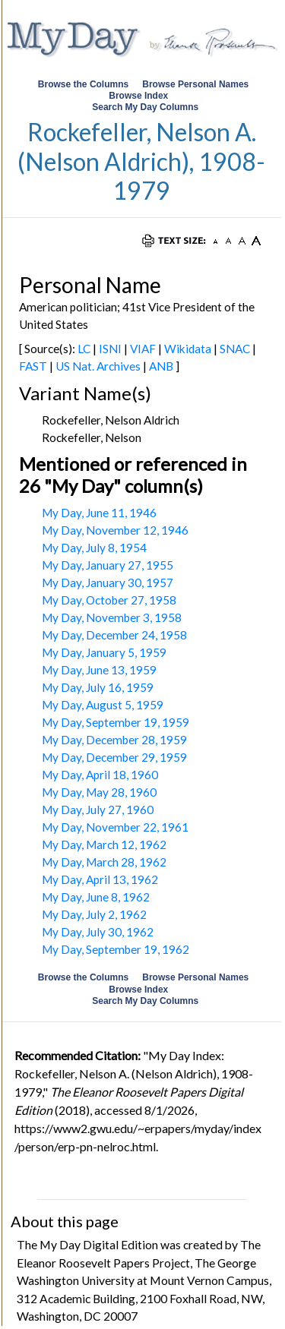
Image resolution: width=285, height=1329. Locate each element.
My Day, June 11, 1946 (99, 512)
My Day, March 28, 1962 (104, 862)
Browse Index (138, 95)
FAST (33, 366)
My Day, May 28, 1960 (99, 792)
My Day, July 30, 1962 (98, 932)
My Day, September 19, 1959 (115, 722)
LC (84, 348)
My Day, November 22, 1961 (115, 827)
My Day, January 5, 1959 (104, 652)
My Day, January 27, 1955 (107, 565)
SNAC (235, 348)
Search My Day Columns (145, 107)
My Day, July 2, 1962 (94, 914)
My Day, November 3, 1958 (112, 617)
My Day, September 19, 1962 (115, 949)
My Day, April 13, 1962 (100, 879)
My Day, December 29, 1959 (114, 757)
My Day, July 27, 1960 (98, 809)
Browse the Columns (83, 84)
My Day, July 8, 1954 (94, 547)
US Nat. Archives (98, 366)
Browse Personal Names (196, 84)
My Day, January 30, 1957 (107, 582)
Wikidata (187, 348)
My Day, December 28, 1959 (114, 740)
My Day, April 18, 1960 (100, 774)
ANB (161, 366)
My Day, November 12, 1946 (115, 530)
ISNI (110, 348)
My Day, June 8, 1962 (96, 897)
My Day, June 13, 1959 (99, 670)
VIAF (143, 348)
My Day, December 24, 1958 (114, 635)
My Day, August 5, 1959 (102, 705)
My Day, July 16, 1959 (98, 687)
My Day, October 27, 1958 (109, 600)
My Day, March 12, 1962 (104, 844)
